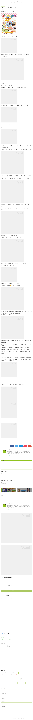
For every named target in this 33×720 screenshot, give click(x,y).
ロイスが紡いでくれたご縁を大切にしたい (8, 480)
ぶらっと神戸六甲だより (11, 654)
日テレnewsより (3, 473)
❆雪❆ (2, 463)
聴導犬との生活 (4, 471)
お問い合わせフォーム (16, 590)
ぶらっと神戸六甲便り (10, 659)
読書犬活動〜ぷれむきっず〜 (12, 645)
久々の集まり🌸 (9, 664)
